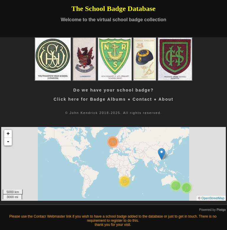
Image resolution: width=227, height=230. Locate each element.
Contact (142, 99)
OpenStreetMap (212, 198)
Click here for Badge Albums (89, 99)
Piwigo (221, 209)
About (165, 99)
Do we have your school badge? (113, 90)
